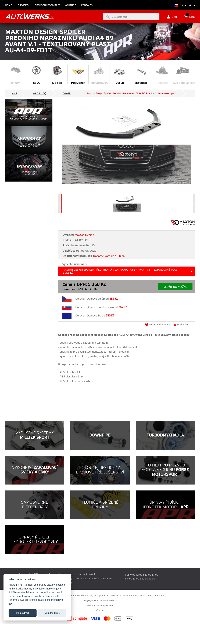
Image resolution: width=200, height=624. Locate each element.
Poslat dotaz (182, 324)
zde (11, 603)
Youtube (70, 5)
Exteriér (67, 93)
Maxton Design (84, 235)
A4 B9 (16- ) (39, 93)
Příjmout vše (22, 613)
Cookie (99, 610)
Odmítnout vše (52, 613)
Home (8, 5)
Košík (189, 17)
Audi (14, 93)
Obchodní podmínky (47, 5)
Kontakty (87, 5)
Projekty (23, 5)
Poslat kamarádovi (157, 324)
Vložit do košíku (175, 287)
